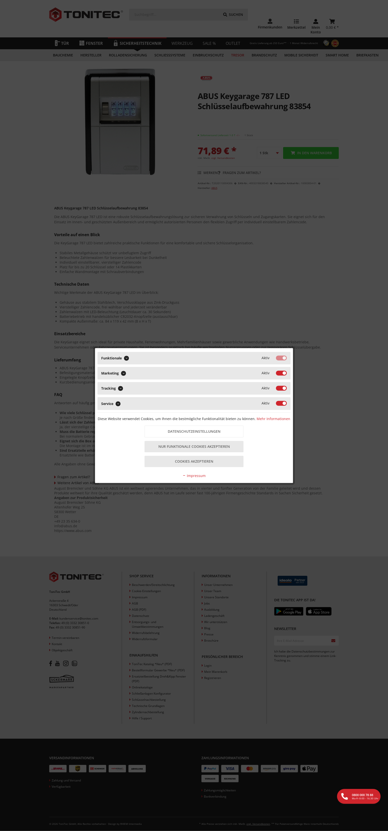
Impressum (194, 476)
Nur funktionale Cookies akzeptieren (194, 446)
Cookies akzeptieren (194, 461)
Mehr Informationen (273, 418)
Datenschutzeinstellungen (194, 431)
